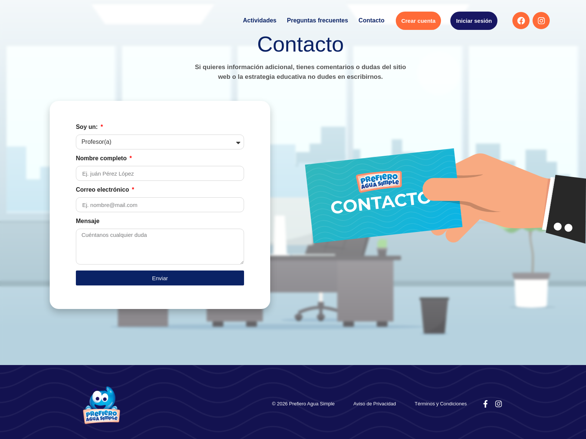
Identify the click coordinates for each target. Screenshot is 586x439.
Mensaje (87, 221)
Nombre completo (102, 158)
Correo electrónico (103, 190)
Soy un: (87, 127)
